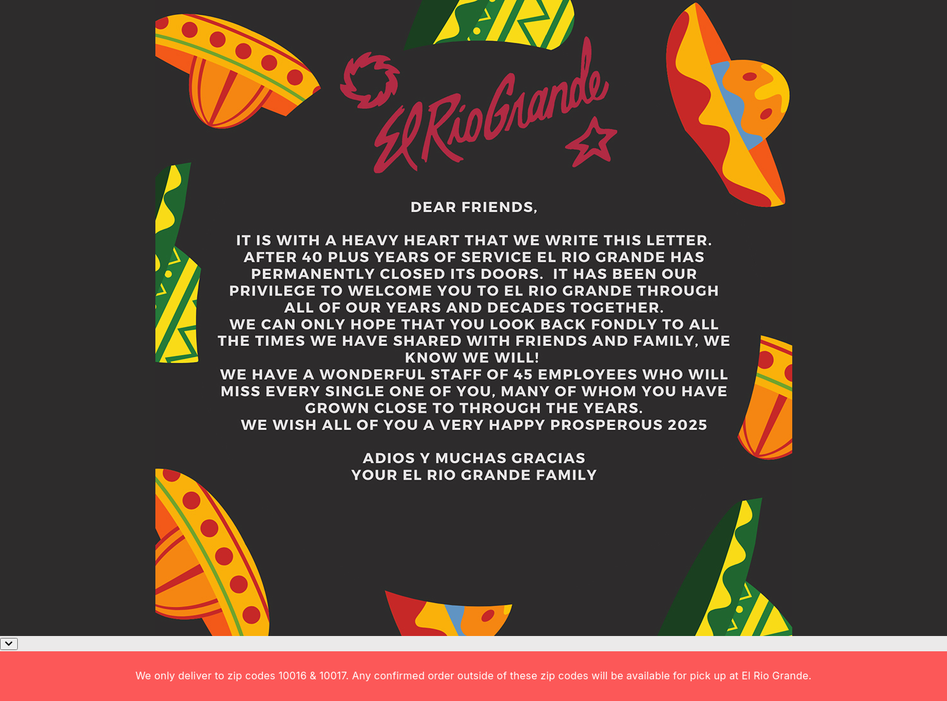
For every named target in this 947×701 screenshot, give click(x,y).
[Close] (9, 644)
